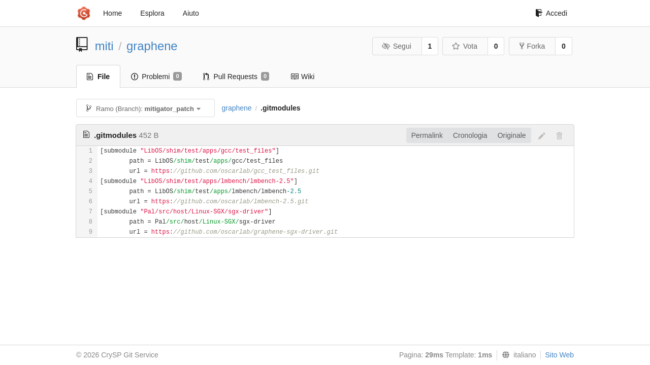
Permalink (427, 135)
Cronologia (470, 135)
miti (104, 46)
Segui (396, 46)
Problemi (156, 76)
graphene (152, 46)
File (98, 76)
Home (112, 13)
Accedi (551, 13)
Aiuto (191, 13)
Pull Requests (236, 76)
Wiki (302, 76)
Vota (464, 46)
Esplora (152, 13)
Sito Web (559, 355)
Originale (512, 135)
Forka (532, 46)
